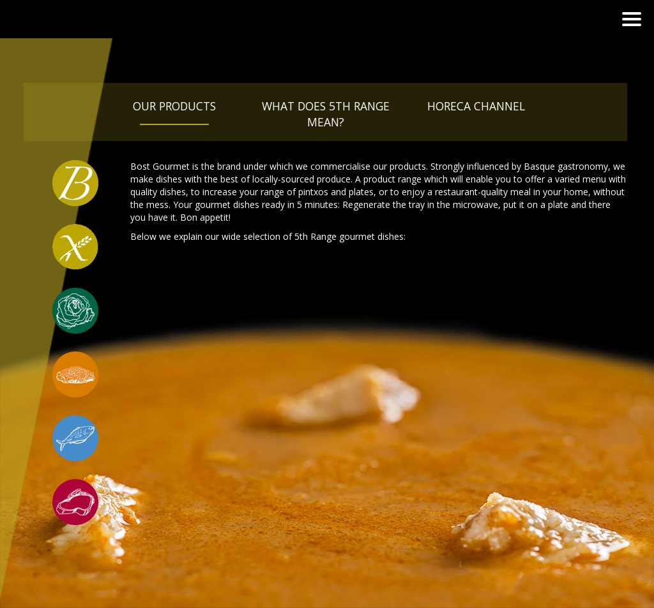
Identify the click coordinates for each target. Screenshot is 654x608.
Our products (174, 106)
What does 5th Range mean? (326, 114)
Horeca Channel (476, 106)
